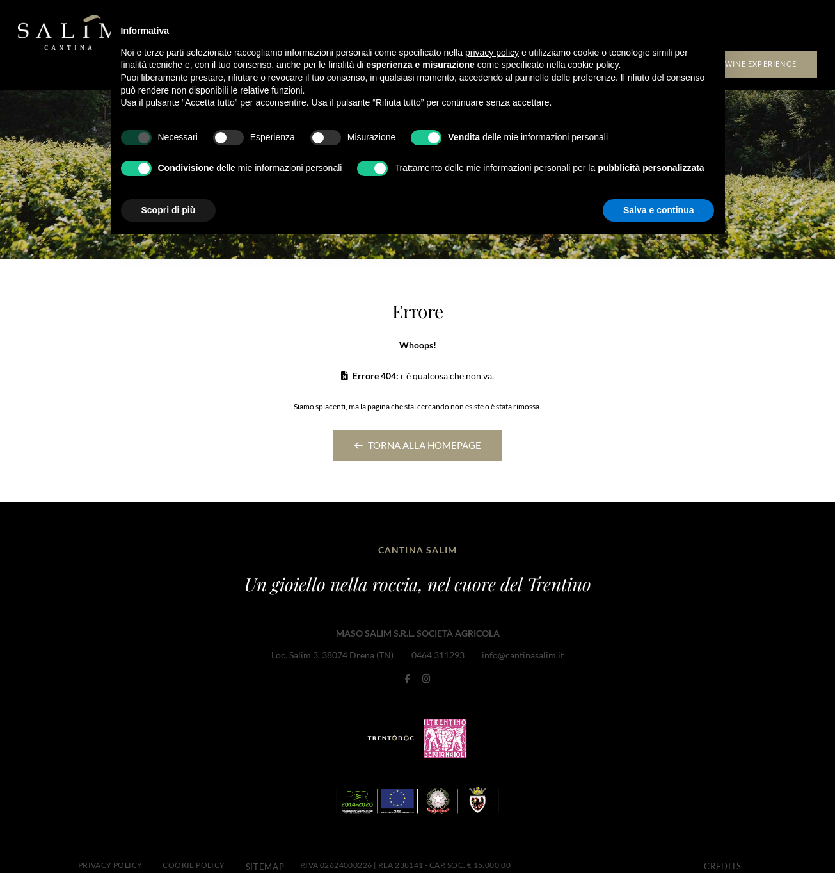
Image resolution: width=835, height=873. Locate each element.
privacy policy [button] (492, 52)
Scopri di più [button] (168, 210)
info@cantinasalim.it (522, 651)
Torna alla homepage (418, 444)
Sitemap (263, 853)
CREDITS (719, 853)
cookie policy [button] (593, 65)
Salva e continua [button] (658, 210)
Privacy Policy (110, 853)
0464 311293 (438, 651)
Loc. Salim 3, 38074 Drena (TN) (334, 651)
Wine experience (761, 62)
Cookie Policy (194, 853)
